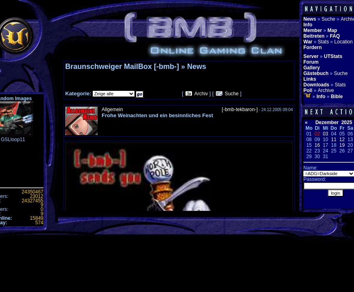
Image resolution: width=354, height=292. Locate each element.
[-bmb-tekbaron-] (240, 109)
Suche (232, 94)
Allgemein (112, 109)
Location (343, 42)
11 (333, 139)
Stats (323, 42)
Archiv (201, 94)
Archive (326, 90)
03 (325, 134)
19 (342, 145)
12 (342, 139)
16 (317, 145)
